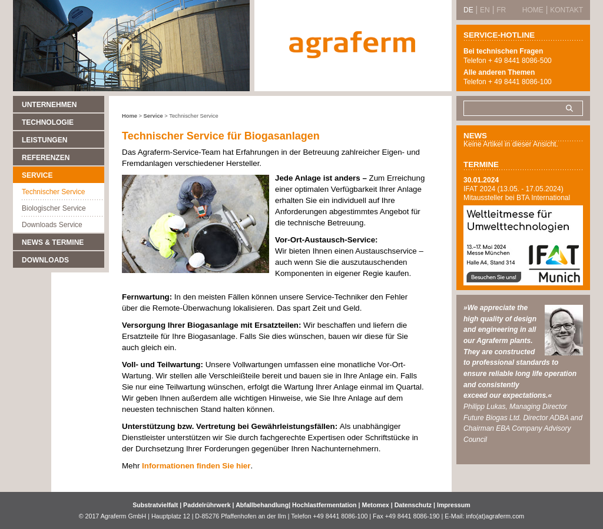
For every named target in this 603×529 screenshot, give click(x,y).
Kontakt (566, 10)
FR (501, 10)
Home (129, 116)
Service (37, 175)
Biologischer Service (54, 208)
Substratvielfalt (155, 504)
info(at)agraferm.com (495, 516)
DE (468, 10)
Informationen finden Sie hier (196, 465)
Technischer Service (53, 192)
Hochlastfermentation (325, 504)
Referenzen (45, 158)
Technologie (48, 122)
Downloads (45, 260)
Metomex (376, 504)
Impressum (454, 504)
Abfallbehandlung (262, 504)
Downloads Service (52, 225)
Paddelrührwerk (208, 504)
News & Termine (53, 242)
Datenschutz (413, 504)
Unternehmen (49, 105)
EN (485, 10)
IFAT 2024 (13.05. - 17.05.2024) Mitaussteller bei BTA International (516, 193)
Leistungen (44, 140)
